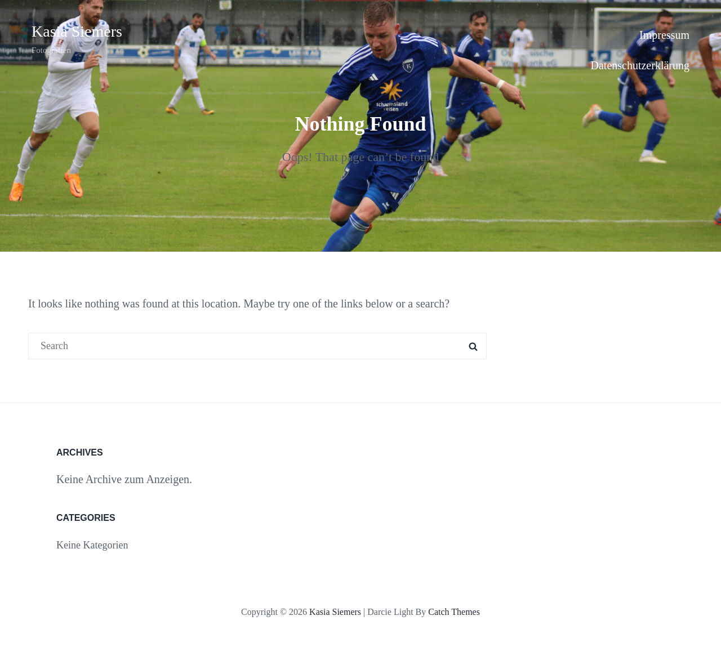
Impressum (664, 35)
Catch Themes (454, 612)
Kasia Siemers (77, 31)
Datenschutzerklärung (640, 65)
